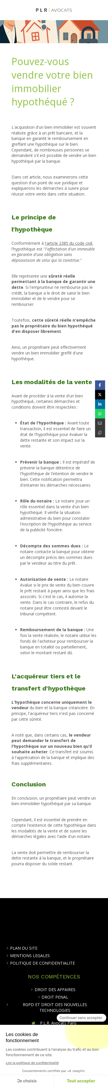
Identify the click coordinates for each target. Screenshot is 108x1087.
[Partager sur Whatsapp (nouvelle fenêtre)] (100, 413)
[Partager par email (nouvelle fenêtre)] (100, 423)
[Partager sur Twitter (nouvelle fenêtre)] (100, 394)
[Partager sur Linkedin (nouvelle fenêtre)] (100, 404)
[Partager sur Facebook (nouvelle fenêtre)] (100, 385)
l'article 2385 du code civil (68, 243)
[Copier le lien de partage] (100, 432)
